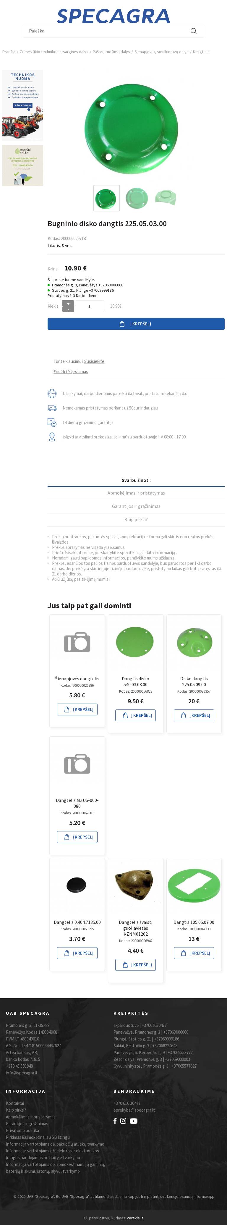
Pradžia (8, 51)
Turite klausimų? (78, 361)
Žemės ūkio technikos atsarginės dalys (54, 51)
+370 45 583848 (19, 1066)
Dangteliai (201, 51)
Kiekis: (53, 306)
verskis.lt (135, 1218)
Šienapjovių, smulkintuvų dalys (161, 51)
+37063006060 (175, 1032)
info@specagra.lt (22, 1073)
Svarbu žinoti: (136, 480)
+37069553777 (180, 1052)
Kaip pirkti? (136, 519)
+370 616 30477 (127, 1103)
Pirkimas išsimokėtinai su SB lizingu (38, 1137)
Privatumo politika (22, 1130)
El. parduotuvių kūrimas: (105, 1218)
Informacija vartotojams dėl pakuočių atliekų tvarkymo (55, 1144)
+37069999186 (166, 1039)
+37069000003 (177, 1059)
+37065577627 (184, 1066)
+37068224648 (164, 1045)
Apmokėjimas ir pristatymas (136, 493)
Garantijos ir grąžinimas (136, 506)
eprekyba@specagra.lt (134, 1110)
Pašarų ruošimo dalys (111, 51)
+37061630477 (154, 1025)
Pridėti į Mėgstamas (70, 371)
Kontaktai (15, 1103)
